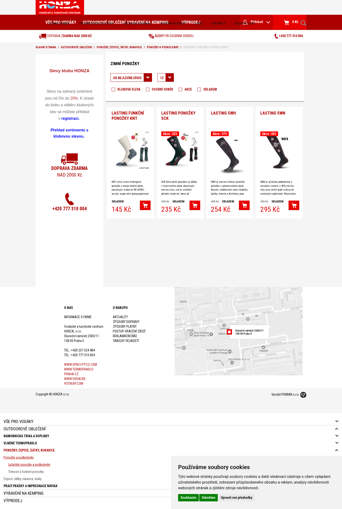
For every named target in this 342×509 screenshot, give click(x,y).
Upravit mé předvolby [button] (236, 497)
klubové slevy (245, 23)
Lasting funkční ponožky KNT (128, 115)
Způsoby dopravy (126, 322)
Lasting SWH (223, 112)
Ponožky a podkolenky (163, 47)
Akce (188, 89)
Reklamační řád (125, 336)
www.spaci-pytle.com (80, 364)
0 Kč (291, 22)
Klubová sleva (129, 89)
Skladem (210, 89)
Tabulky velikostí (126, 341)
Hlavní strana (59, 23)
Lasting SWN (272, 112)
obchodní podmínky (137, 23)
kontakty (218, 23)
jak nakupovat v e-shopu (96, 23)
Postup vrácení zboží (129, 331)
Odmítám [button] (208, 497)
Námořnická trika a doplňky (26, 436)
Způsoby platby (125, 326)
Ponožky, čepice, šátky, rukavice (119, 47)
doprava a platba (173, 23)
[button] (145, 204)
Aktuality (120, 317)
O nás (198, 23)
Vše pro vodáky (18, 421)
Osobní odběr (162, 89)
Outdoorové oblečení (76, 47)
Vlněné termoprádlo (20, 443)
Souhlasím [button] (188, 497)
